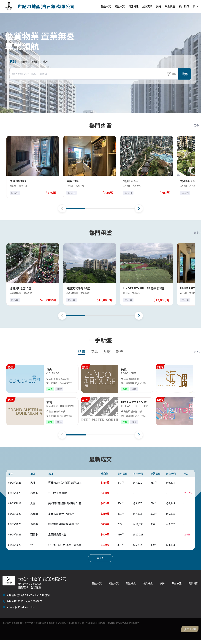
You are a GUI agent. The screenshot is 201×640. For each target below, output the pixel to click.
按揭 (158, 6)
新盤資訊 (133, 6)
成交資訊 (147, 6)
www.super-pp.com (129, 622)
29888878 (36, 601)
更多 (197, 125)
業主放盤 (170, 6)
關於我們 (184, 6)
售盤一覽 (106, 6)
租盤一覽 (120, 6)
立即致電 (189, 629)
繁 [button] (195, 6)
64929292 (17, 601)
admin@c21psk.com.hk (20, 607)
